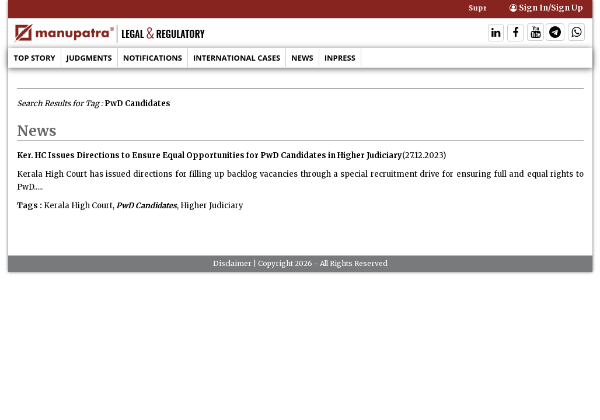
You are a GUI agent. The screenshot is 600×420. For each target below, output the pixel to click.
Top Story (34, 57)
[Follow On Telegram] (555, 33)
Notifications (152, 57)
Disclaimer (232, 263)
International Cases (236, 57)
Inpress (340, 57)
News (302, 57)
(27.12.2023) (424, 155)
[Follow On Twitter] (535, 33)
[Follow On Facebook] (515, 33)
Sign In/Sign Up (546, 8)
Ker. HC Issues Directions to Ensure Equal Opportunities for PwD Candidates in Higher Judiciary (209, 155)
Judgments (89, 57)
